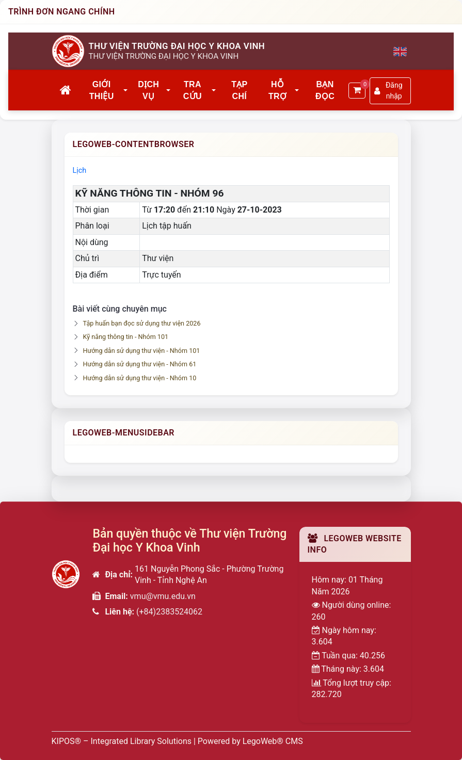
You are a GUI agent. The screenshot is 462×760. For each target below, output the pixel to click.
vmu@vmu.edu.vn (163, 596)
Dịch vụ (148, 90)
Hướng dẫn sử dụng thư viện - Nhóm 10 (140, 378)
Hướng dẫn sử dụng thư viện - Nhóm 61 (140, 364)
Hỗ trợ (277, 90)
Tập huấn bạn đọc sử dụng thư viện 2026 (142, 323)
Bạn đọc (324, 90)
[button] (126, 91)
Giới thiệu (101, 90)
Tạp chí (239, 90)
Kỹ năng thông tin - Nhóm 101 (125, 337)
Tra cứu (192, 90)
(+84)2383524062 (169, 612)
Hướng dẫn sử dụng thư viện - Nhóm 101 (141, 350)
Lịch (80, 170)
